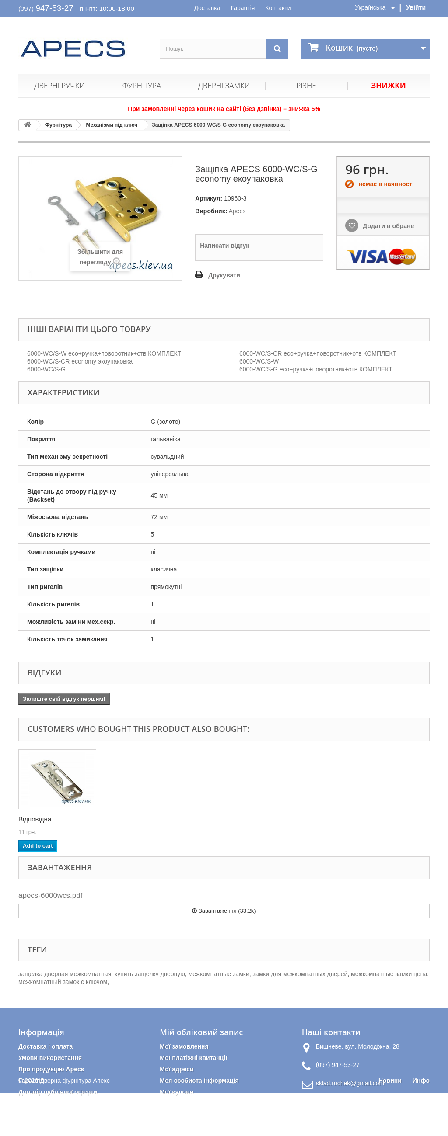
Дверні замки (224, 85)
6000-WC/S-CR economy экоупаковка (80, 361)
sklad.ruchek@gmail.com (350, 1083)
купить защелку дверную (150, 973)
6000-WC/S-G (46, 369)
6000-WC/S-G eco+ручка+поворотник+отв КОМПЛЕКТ (315, 369)
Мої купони (176, 1091)
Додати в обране (387, 225)
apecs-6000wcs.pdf (50, 895)
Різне (306, 85)
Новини (390, 1123)
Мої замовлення (184, 1046)
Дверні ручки (59, 85)
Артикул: (208, 198)
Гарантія (243, 7)
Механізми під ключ (111, 125)
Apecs (236, 211)
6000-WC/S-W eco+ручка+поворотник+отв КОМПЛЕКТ (104, 353)
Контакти (277, 7)
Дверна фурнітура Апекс (74, 1123)
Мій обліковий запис (201, 1032)
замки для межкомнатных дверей (300, 973)
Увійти (416, 7)
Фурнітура (141, 85)
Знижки (388, 85)
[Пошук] (277, 49)
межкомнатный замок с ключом (62, 981)
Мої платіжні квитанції (193, 1057)
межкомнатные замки (219, 973)
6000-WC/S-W (259, 361)
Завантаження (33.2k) (224, 910)
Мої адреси (176, 1069)
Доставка (207, 7)
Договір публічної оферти (57, 1091)
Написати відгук (224, 245)
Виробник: (211, 211)
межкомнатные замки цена (389, 973)
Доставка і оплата (45, 1046)
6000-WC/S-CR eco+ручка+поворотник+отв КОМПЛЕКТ (317, 353)
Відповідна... (37, 819)
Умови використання (50, 1057)
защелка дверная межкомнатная (64, 973)
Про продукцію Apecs (51, 1069)
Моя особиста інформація (199, 1080)
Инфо (421, 1123)
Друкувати (224, 275)
